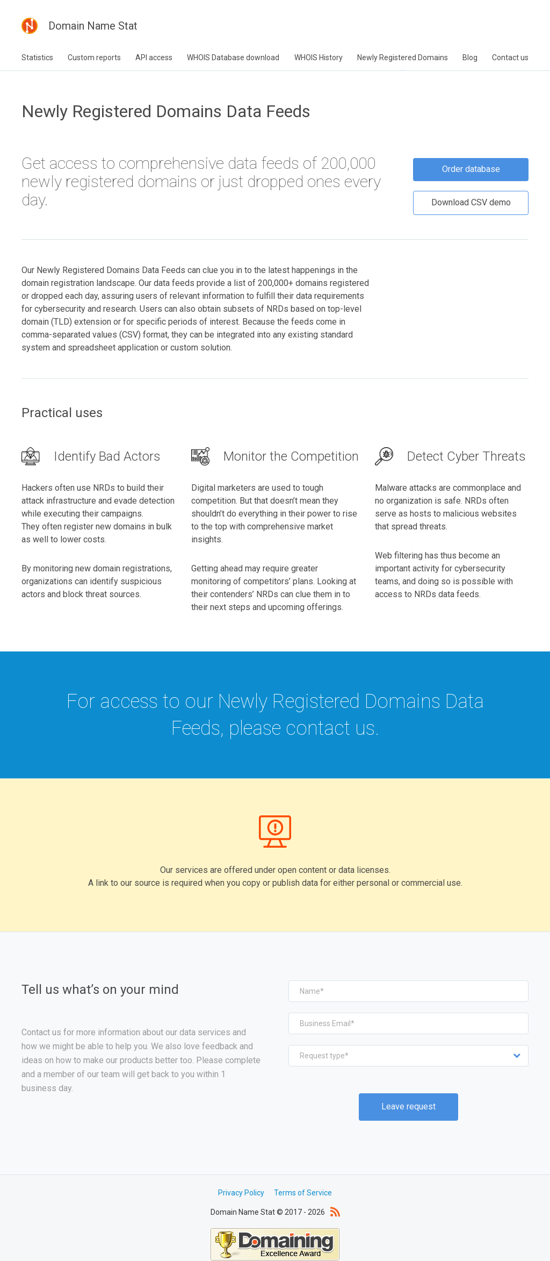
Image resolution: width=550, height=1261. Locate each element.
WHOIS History (318, 57)
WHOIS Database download (233, 57)
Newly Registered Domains (402, 57)
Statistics (37, 57)
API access (153, 57)
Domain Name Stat (79, 25)
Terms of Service (303, 1180)
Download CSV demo (471, 190)
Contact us (510, 57)
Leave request (408, 1095)
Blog (469, 57)
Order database (471, 159)
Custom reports (94, 57)
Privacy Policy (241, 1180)
